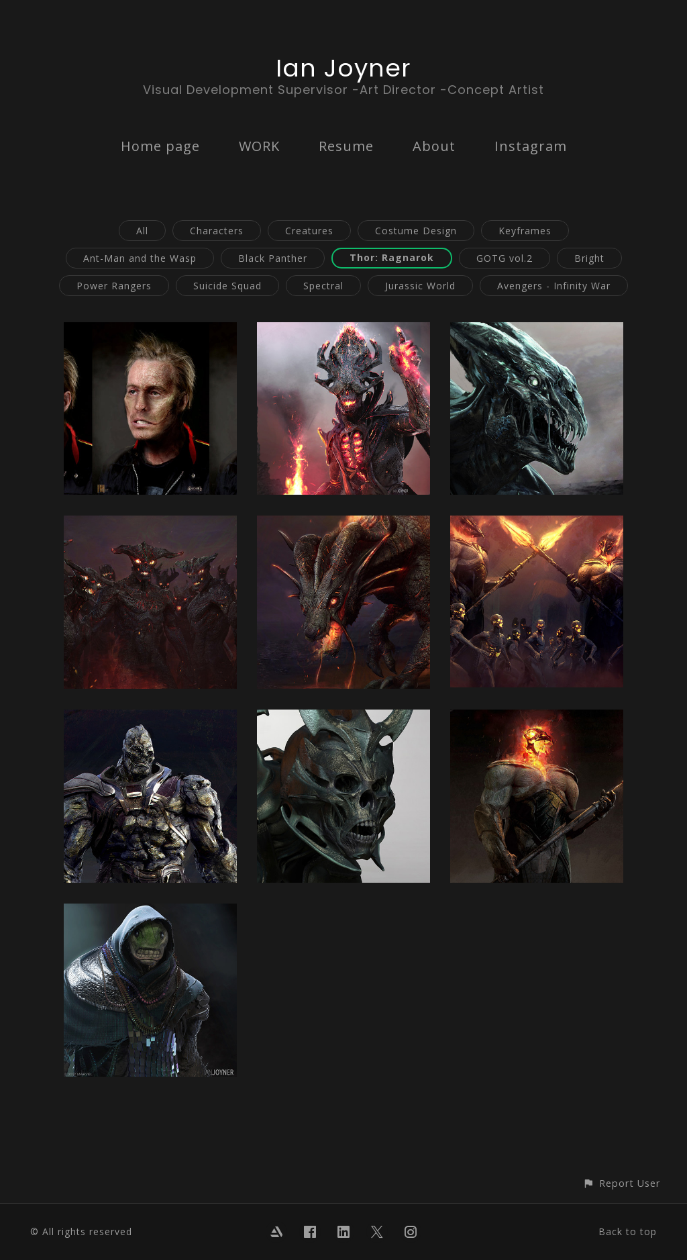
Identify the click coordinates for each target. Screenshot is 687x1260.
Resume (346, 146)
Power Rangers (114, 285)
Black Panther (272, 258)
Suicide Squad (227, 285)
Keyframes (524, 230)
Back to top (627, 1231)
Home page (160, 146)
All (142, 230)
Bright (589, 258)
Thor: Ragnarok (392, 257)
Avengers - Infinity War (554, 285)
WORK (259, 146)
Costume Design (416, 230)
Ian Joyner (343, 68)
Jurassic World (420, 285)
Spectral (323, 285)
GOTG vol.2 (504, 258)
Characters (217, 230)
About (434, 146)
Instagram (530, 146)
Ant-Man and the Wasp (140, 258)
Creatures (309, 230)
